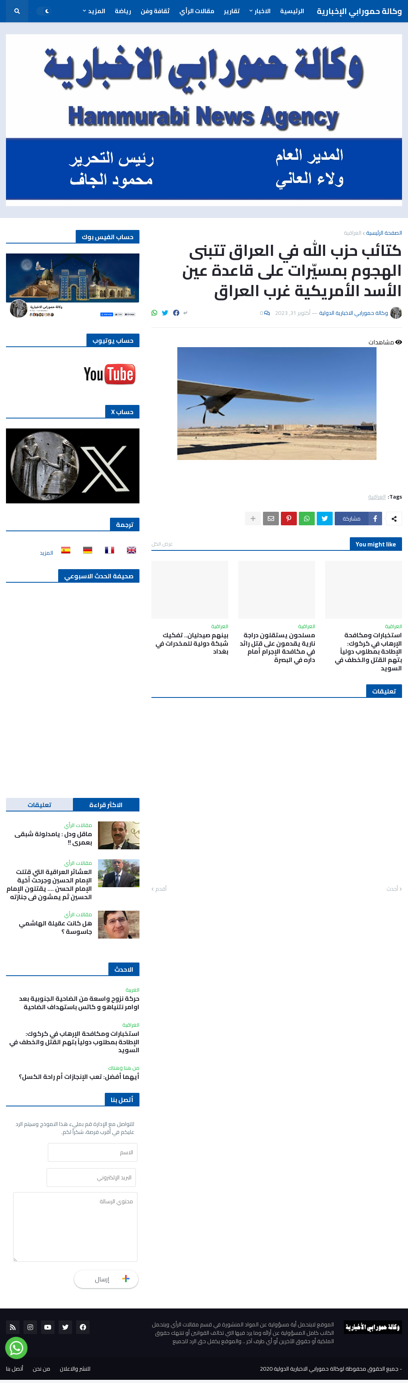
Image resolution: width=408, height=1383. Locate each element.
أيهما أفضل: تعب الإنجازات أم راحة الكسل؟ (79, 1077)
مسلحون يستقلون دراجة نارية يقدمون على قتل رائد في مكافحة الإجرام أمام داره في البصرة (277, 647)
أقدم (161, 889)
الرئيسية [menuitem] (292, 11)
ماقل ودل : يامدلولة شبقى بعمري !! (53, 838)
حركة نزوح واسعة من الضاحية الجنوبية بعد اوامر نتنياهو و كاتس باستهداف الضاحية (79, 1002)
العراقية (352, 233)
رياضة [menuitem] (123, 11)
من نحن (41, 1372)
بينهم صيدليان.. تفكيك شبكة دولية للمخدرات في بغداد (191, 643)
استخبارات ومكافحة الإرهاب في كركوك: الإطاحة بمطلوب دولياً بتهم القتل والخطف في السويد (368, 651)
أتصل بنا (14, 1372)
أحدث (392, 889)
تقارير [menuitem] (232, 11)
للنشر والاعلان (75, 1372)
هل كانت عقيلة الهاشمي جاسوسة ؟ (55, 927)
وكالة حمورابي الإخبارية (359, 11)
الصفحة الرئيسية (384, 233)
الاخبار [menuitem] (263, 11)
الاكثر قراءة (106, 805)
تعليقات (39, 805)
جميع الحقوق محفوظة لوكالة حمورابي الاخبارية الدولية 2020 (329, 1372)
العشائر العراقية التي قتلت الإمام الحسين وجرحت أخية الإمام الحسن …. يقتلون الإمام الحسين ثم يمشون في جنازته (49, 884)
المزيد (46, 553)
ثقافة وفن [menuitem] (155, 11)
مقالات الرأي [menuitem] (196, 11)
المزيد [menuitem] (96, 11)
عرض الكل (162, 543)
